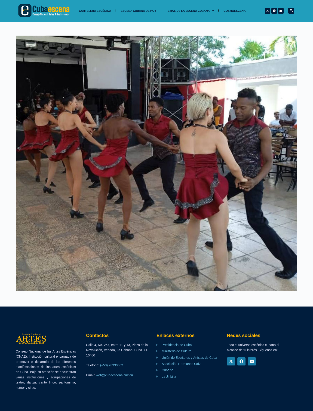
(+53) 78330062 (111, 365)
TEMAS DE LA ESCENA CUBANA (190, 11)
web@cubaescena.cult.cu (114, 375)
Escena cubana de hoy (138, 10)
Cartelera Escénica (95, 10)
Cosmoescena (234, 10)
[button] (291, 11)
